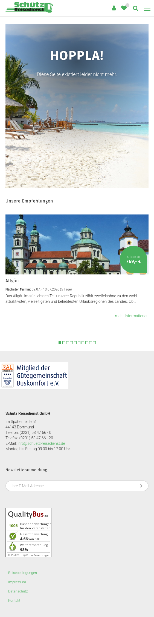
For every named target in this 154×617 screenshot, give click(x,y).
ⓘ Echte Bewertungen (36, 555)
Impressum (17, 582)
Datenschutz (18, 591)
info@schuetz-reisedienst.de (41, 443)
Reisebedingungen (22, 573)
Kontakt (14, 600)
